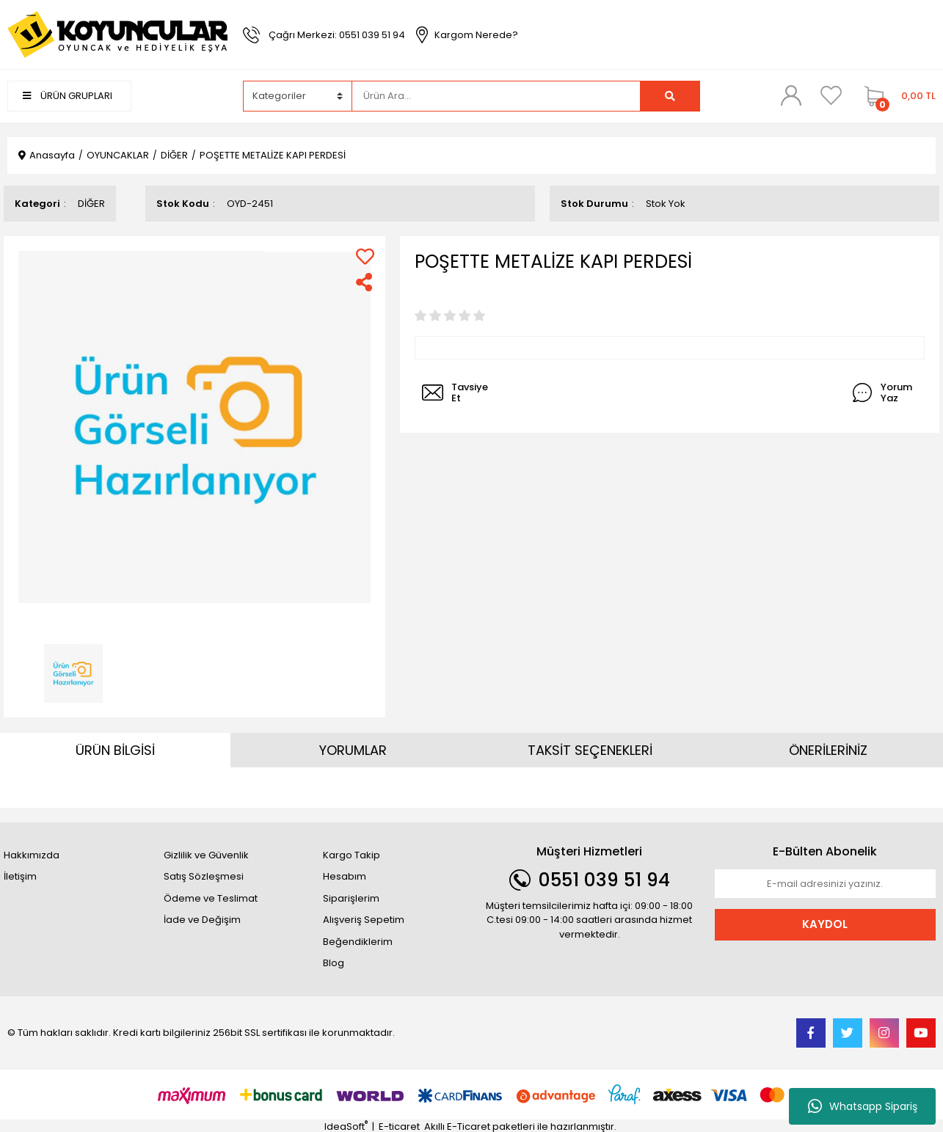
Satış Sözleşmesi (204, 876)
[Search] (496, 96)
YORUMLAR (353, 750)
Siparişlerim (351, 898)
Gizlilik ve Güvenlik (206, 855)
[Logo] (117, 34)
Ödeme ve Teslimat (211, 898)
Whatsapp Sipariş (862, 1106)
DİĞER (91, 204)
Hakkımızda (31, 855)
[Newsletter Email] (825, 884)
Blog (333, 963)
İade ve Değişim (202, 920)
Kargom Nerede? (476, 35)
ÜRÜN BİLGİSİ (115, 750)
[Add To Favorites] (365, 256)
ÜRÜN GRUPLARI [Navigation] (67, 96)
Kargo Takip (351, 855)
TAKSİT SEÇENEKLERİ (590, 750)
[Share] (365, 282)
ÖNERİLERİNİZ (828, 750)
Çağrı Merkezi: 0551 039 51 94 (337, 35)
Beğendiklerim (358, 942)
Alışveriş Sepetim (363, 920)
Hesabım (344, 876)
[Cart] (896, 96)
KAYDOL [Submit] (825, 924)
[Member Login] (791, 95)
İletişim (20, 876)
